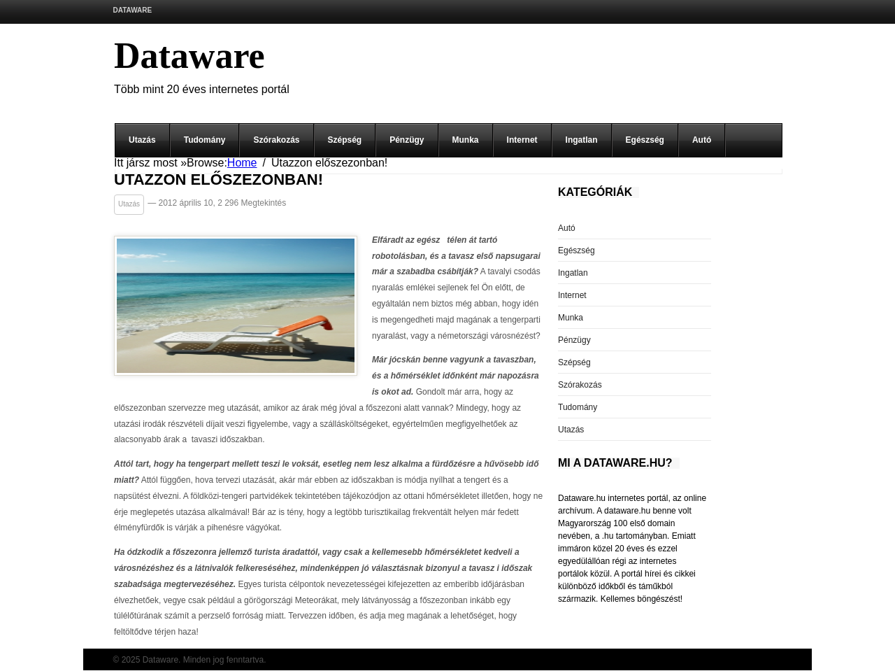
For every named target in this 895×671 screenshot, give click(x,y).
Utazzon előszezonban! (218, 180)
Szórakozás (276, 140)
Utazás (142, 140)
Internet (522, 140)
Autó (701, 140)
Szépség (345, 140)
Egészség (645, 140)
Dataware (132, 10)
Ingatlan (582, 140)
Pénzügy (406, 140)
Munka (465, 140)
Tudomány (205, 140)
